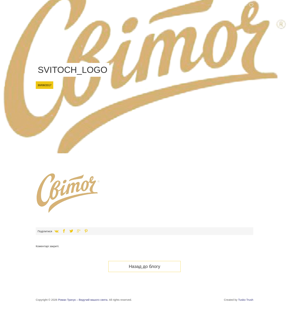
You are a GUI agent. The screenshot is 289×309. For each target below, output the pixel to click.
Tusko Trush (245, 299)
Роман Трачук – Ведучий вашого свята (82, 299)
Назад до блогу (144, 266)
